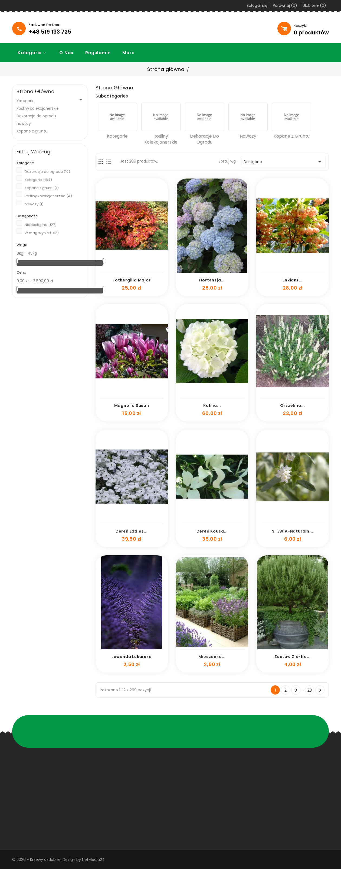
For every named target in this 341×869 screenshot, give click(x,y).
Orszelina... (292, 405)
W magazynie (42, 232)
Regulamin (94, 53)
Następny (320, 690)
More (125, 53)
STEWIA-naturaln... (292, 531)
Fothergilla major (132, 280)
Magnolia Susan (131, 405)
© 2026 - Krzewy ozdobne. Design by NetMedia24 (58, 859)
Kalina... (212, 405)
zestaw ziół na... (292, 656)
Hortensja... (212, 280)
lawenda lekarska (132, 656)
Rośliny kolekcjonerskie (38, 108)
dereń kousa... (212, 531)
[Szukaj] (287, 53)
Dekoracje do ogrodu (36, 116)
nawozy (24, 123)
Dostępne (283, 161)
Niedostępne (41, 224)
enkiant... (293, 280)
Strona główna (35, 91)
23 (309, 690)
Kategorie (29, 53)
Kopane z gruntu (32, 131)
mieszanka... (212, 656)
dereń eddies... (132, 531)
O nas (63, 53)
